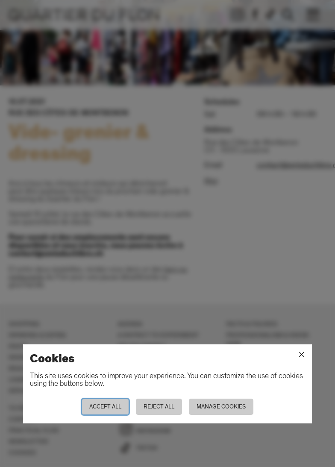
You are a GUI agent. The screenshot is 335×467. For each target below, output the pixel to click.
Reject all (159, 406)
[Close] (301, 354)
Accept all (105, 406)
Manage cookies (221, 406)
